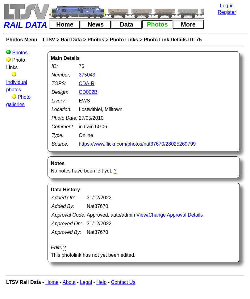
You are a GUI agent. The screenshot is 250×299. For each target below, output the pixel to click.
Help (101, 282)
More (188, 24)
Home (64, 24)
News (96, 24)
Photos (157, 24)
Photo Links (124, 39)
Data (126, 24)
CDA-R (86, 83)
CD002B (88, 92)
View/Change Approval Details (169, 215)
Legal (86, 282)
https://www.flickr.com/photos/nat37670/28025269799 (137, 144)
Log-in (227, 5)
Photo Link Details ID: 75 (173, 39)
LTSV (49, 39)
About (69, 282)
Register (227, 12)
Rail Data (71, 39)
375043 (87, 74)
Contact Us (123, 282)
